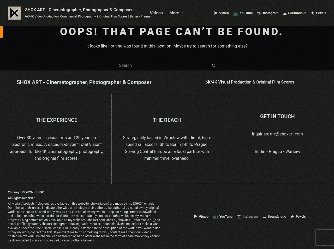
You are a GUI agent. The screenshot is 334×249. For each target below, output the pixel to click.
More (177, 13)
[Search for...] (162, 65)
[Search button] (214, 65)
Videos (156, 12)
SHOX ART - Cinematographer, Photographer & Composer (79, 9)
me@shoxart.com (286, 134)
